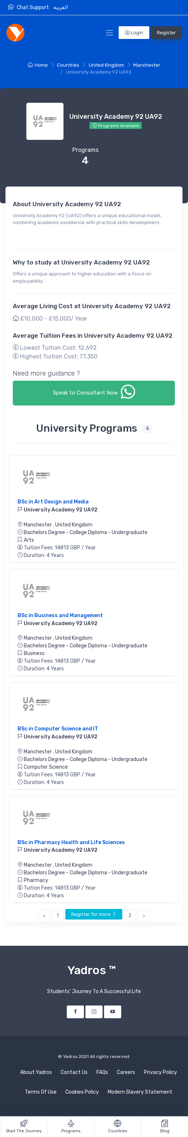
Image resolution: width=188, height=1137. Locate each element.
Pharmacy (36, 880)
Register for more (93, 914)
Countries (68, 65)
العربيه (61, 7)
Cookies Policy (82, 1092)
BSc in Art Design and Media (53, 502)
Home (38, 65)
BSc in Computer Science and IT (58, 729)
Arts (29, 540)
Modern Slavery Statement (140, 1092)
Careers (126, 1072)
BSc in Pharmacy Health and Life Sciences (71, 842)
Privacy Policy (160, 1072)
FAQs (102, 1072)
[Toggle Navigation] (109, 33)
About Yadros (36, 1072)
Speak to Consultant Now (94, 392)
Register (166, 32)
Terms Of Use (41, 1092)
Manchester (146, 65)
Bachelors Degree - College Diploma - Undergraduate (85, 532)
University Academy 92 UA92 (57, 510)
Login (134, 32)
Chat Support (30, 7)
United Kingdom (106, 65)
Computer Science (46, 767)
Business (34, 653)
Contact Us (74, 1072)
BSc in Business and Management (60, 615)
